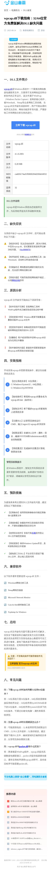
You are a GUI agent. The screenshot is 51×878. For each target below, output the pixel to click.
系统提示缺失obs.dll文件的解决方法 (23, 833)
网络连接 (16, 280)
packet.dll (23, 746)
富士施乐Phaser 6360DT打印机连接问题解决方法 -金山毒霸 (27, 812)
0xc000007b (25, 250)
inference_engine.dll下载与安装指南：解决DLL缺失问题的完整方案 (27, 849)
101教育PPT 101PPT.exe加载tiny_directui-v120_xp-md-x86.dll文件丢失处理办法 (27, 838)
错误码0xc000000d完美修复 (20, 817)
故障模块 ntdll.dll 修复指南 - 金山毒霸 (24, 806)
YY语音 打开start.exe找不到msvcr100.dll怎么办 (27, 844)
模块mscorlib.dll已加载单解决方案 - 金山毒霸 (26, 801)
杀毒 (34, 533)
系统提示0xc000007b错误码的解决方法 (24, 822)
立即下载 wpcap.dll (25, 125)
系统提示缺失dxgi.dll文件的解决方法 (23, 828)
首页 (6, 10)
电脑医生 (15, 10)
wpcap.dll (8, 89)
